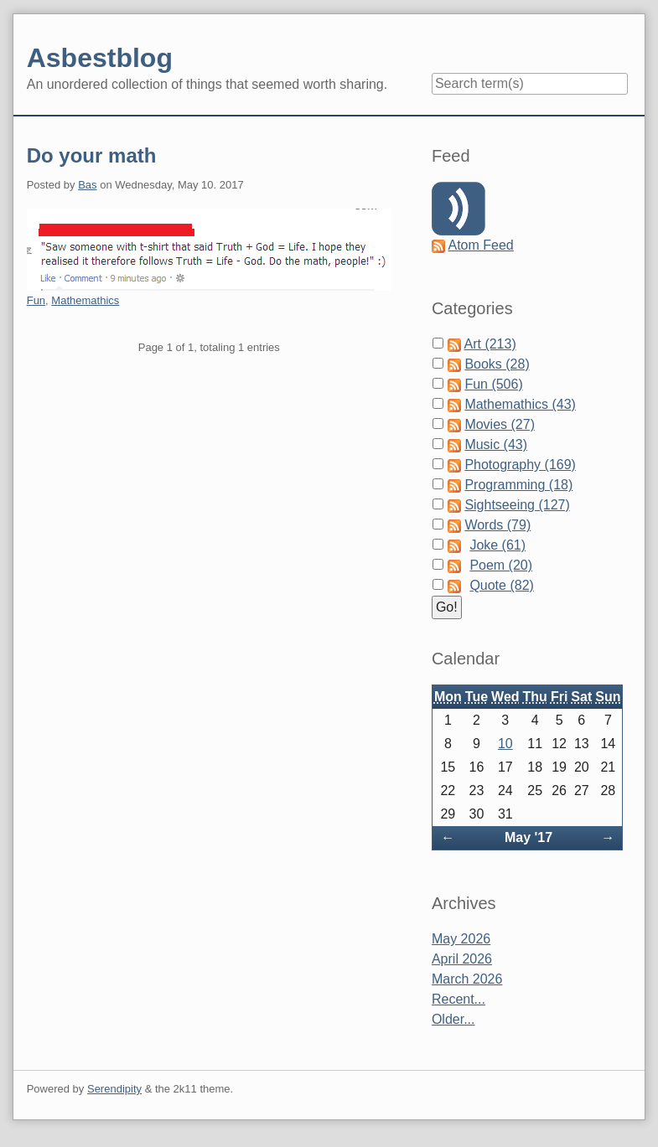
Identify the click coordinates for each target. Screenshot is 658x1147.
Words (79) (497, 525)
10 (505, 743)
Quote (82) (501, 585)
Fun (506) (493, 384)
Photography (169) (520, 464)
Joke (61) (497, 545)
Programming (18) (518, 485)
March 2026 (467, 979)
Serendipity (114, 1088)
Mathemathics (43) (520, 404)
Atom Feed (480, 245)
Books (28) (496, 364)
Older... (453, 1019)
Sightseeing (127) (516, 505)
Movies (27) (499, 424)
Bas (87, 184)
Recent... (458, 999)
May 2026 (461, 939)
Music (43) (495, 444)
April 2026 (462, 959)
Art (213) (490, 344)
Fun (36, 300)
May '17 (528, 837)
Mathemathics (85, 300)
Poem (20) (500, 565)
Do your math (92, 155)
